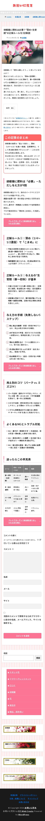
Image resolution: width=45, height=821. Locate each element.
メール (6, 589)
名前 (6, 577)
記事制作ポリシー (21, 118)
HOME (9, 17)
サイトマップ (33, 799)
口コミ (12, 685)
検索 (6, 653)
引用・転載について (17, 799)
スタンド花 (14, 672)
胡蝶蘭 (27, 17)
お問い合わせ (24, 802)
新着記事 (18, 17)
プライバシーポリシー (28, 795)
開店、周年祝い (16, 712)
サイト (6, 601)
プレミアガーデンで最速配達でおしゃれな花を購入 (22, 222)
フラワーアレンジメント (20, 679)
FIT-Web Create (25, 811)
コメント (9, 549)
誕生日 (12, 705)
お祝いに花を (30, 808)
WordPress (23, 814)
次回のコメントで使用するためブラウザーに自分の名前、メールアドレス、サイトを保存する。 (22, 619)
